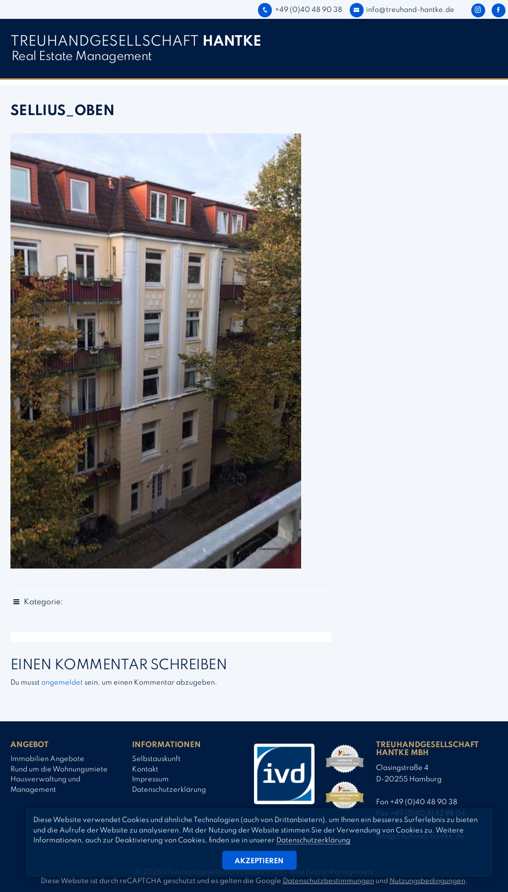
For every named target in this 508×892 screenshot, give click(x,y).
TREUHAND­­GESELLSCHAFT (135, 42)
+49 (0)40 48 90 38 (300, 9)
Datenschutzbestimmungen (328, 881)
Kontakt (145, 769)
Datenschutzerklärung (169, 789)
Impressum (150, 779)
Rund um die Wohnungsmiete (59, 769)
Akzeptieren (259, 861)
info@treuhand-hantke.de (402, 9)
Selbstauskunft (156, 759)
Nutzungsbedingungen (427, 881)
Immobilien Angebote (47, 759)
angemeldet (62, 682)
